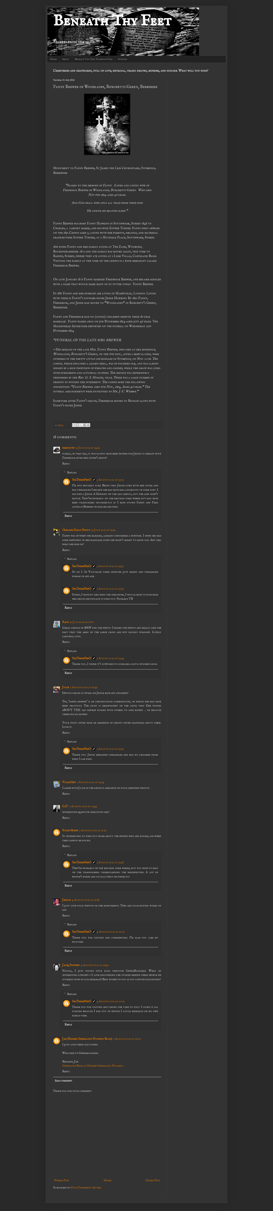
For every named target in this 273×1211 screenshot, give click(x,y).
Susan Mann (70, 830)
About (65, 59)
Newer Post (61, 1180)
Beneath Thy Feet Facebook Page (93, 59)
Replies (72, 473)
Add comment (63, 1081)
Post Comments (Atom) (86, 1188)
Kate (65, 622)
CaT (65, 806)
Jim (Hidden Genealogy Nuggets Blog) (87, 1039)
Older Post (152, 1180)
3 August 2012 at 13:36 (110, 589)
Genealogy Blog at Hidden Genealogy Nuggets (92, 1066)
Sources (122, 59)
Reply (66, 464)
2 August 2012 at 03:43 (83, 806)
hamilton (68, 448)
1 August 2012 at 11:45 (83, 687)
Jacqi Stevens (71, 965)
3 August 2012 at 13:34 (110, 658)
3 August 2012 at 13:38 (110, 862)
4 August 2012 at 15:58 (85, 900)
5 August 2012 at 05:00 (127, 1039)
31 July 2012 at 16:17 (82, 622)
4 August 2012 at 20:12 (111, 932)
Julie (65, 687)
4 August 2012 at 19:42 (95, 965)
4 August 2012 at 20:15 (111, 1001)
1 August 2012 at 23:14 (90, 782)
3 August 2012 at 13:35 (110, 749)
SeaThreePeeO (81, 480)
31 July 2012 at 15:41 (103, 530)
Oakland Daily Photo (76, 530)
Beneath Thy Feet (112, 21)
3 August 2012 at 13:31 (110, 566)
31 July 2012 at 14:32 (88, 448)
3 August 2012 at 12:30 (93, 830)
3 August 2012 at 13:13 (110, 480)
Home (53, 59)
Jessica (66, 900)
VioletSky (69, 782)
